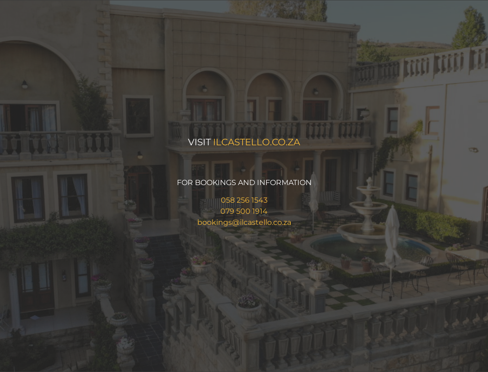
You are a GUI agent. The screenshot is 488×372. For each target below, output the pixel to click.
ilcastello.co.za (256, 142)
